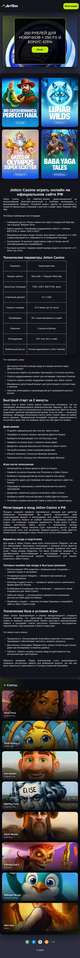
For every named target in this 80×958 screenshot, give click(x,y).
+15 (53, 942)
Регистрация (71, 6)
